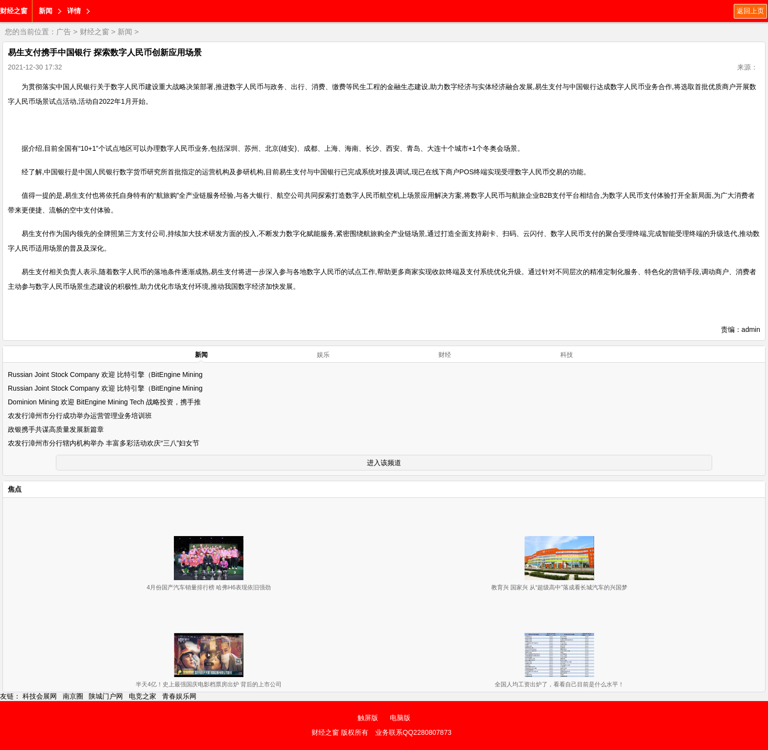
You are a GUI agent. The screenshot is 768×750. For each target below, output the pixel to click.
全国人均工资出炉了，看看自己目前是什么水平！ (559, 684)
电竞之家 (142, 696)
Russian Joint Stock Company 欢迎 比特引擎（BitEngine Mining (105, 374)
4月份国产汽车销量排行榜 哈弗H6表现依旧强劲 (208, 587)
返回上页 (750, 11)
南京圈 (73, 696)
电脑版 (400, 718)
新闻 (45, 11)
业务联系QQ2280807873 (413, 732)
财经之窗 (13, 11)
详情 (74, 11)
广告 (63, 31)
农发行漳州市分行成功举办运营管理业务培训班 (80, 416)
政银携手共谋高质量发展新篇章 (56, 429)
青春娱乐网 (179, 696)
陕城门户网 (106, 696)
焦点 (15, 489)
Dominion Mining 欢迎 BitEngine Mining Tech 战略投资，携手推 (104, 402)
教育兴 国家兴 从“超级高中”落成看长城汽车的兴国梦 (559, 587)
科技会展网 (40, 696)
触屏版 (368, 718)
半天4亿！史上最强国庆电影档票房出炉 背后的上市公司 (209, 684)
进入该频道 (384, 463)
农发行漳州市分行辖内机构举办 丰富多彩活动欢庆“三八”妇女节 (103, 443)
